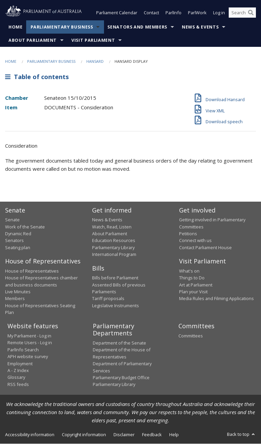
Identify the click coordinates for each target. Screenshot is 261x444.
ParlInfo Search (23, 350)
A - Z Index (18, 370)
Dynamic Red (18, 233)
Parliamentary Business (62, 27)
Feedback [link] (152, 434)
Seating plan (17, 247)
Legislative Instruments (115, 305)
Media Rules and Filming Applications (216, 299)
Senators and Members (137, 27)
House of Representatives (32, 271)
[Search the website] (242, 13)
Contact (151, 13)
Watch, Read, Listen (112, 227)
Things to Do (192, 278)
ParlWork (197, 13)
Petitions (188, 233)
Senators (14, 241)
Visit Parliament (93, 40)
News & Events (200, 27)
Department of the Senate (119, 343)
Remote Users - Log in (29, 343)
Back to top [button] (241, 434)
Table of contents (37, 77)
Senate (12, 220)
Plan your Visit (193, 292)
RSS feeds (18, 384)
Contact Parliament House (205, 247)
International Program (114, 255)
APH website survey (27, 357)
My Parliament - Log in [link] (29, 336)
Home (15, 27)
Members (15, 299)
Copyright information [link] (84, 434)
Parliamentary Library (113, 247)
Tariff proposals (108, 299)
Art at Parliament (195, 285)
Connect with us (195, 241)
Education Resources (113, 241)
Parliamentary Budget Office (121, 377)
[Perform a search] (251, 13)
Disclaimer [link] (124, 434)
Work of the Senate (25, 227)
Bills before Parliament (115, 278)
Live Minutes (18, 292)
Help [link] (174, 434)
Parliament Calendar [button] (116, 13)
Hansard (95, 61)
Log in (219, 13)
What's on (189, 271)
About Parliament (32, 40)
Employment (20, 363)
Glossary (16, 377)
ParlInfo (173, 13)
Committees (190, 336)
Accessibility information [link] (29, 434)
